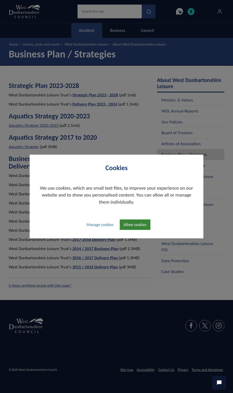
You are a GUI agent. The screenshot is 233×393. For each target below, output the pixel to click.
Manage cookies (100, 224)
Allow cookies (135, 224)
